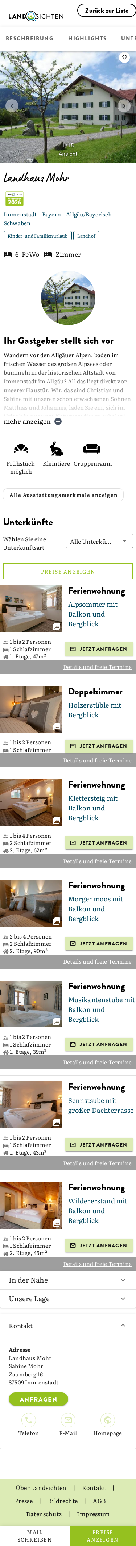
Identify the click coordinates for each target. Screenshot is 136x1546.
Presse (24, 1500)
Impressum (93, 1513)
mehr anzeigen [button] (33, 421)
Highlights (87, 39)
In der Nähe (68, 1280)
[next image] (124, 105)
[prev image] (11, 105)
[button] (99, 541)
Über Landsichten (42, 1487)
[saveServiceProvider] (124, 57)
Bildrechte (63, 1500)
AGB (100, 1500)
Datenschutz (44, 1513)
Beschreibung (30, 39)
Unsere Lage (68, 1298)
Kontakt (68, 1325)
